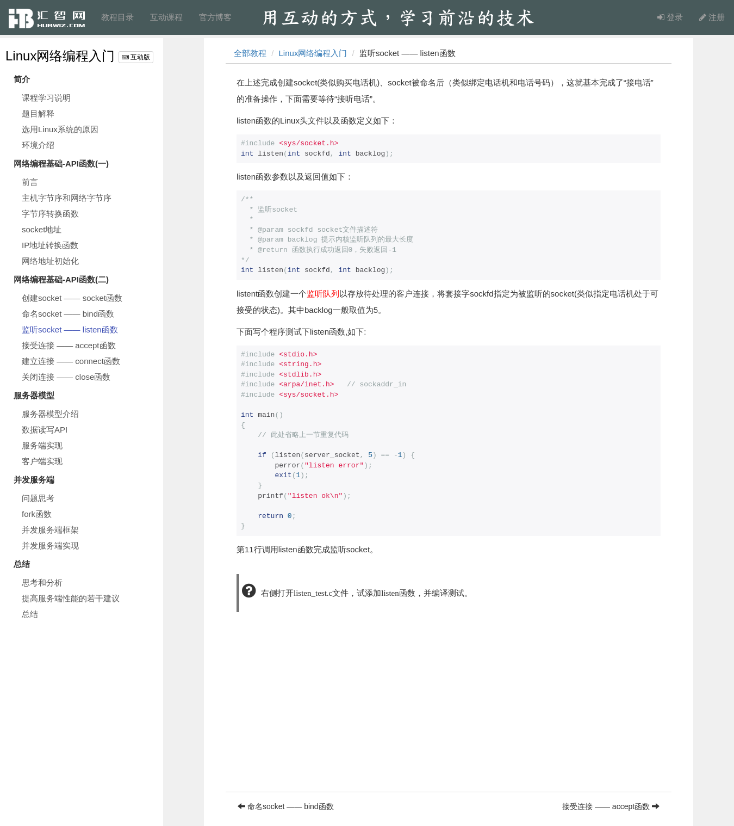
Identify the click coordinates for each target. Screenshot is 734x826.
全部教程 (250, 53)
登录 (670, 17)
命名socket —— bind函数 (68, 313)
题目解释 (38, 113)
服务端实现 (42, 445)
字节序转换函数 (50, 213)
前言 (30, 182)
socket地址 (41, 229)
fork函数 (37, 514)
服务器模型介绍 (50, 413)
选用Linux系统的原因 (60, 129)
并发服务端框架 (50, 529)
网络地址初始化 (50, 261)
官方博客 (215, 17)
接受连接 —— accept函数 (69, 345)
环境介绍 (38, 145)
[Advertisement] (448, 715)
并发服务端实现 (50, 545)
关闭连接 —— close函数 (66, 376)
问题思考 (38, 498)
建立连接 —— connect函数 (71, 361)
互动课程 (166, 17)
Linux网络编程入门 (60, 55)
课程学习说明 (46, 97)
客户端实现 (42, 461)
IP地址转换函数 (50, 245)
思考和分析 (42, 582)
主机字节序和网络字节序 (66, 197)
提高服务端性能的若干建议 (71, 598)
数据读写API (44, 429)
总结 (30, 614)
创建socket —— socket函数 (72, 298)
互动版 (136, 57)
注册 (712, 17)
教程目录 (117, 17)
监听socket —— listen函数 (70, 329)
